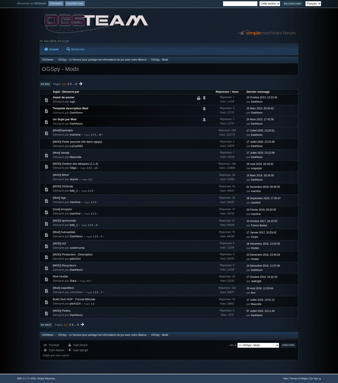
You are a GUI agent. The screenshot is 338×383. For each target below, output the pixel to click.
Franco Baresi (259, 225)
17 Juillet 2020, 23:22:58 (260, 152)
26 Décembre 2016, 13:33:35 (263, 243)
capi (72, 101)
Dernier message (257, 91)
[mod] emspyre (62, 209)
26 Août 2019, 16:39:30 (259, 164)
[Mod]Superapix (63, 130)
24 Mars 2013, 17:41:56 (260, 119)
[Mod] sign (59, 197)
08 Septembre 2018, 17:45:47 (263, 198)
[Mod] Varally (61, 152)
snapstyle (256, 168)
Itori (253, 292)
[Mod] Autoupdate (64, 232)
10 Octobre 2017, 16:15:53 (261, 221)
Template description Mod (70, 108)
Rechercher (75, 49)
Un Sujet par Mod (65, 119)
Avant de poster (63, 97)
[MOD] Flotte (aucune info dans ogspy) (77, 141)
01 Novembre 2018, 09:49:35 (263, 186)
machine (75, 134)
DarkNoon (257, 101)
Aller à (233, 345)
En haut (46, 325)
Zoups (254, 236)
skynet (74, 179)
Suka (73, 280)
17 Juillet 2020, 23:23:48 (260, 141)
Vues (235, 91)
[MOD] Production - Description (72, 254)
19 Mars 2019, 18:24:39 (260, 175)
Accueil (51, 49)
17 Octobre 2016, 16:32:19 (261, 276)
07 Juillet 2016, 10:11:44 (260, 311)
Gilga (73, 167)
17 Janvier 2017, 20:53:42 (261, 232)
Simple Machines (46, 378)
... (73, 84)
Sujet (56, 91)
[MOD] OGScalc (63, 186)
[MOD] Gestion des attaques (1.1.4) (75, 163)
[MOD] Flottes (61, 310)
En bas (45, 84)
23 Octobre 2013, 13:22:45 (261, 97)
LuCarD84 (76, 146)
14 (100, 135)
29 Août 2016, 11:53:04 (259, 288)
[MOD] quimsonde (64, 220)
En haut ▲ (315, 378)
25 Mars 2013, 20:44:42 (260, 108)
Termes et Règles (299, 378)
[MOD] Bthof (61, 175)
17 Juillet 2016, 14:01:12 (260, 299)
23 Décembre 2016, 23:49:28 (263, 254)
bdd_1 (74, 190)
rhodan (255, 248)
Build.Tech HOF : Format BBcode (74, 299)
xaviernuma (77, 247)
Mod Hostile (60, 276)
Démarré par (70, 91)
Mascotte (75, 157)
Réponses (222, 91)
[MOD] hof (59, 243)
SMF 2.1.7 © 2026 (26, 378)
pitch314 (75, 258)
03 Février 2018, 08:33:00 (261, 209)
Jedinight (256, 281)
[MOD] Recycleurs (64, 265)
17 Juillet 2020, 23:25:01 (260, 130)
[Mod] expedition (63, 287)
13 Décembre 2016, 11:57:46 (263, 265)
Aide (285, 378)
